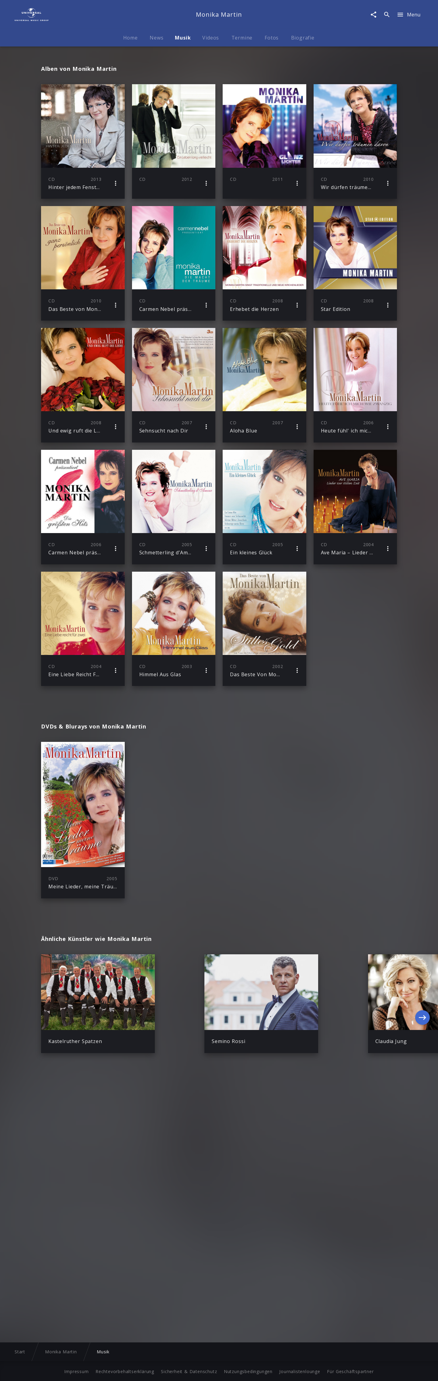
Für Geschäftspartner (350, 1370)
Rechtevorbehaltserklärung (125, 1370)
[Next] (422, 1021)
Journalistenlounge (299, 1370)
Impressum (76, 1370)
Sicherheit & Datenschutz (189, 1370)
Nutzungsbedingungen (248, 1370)
